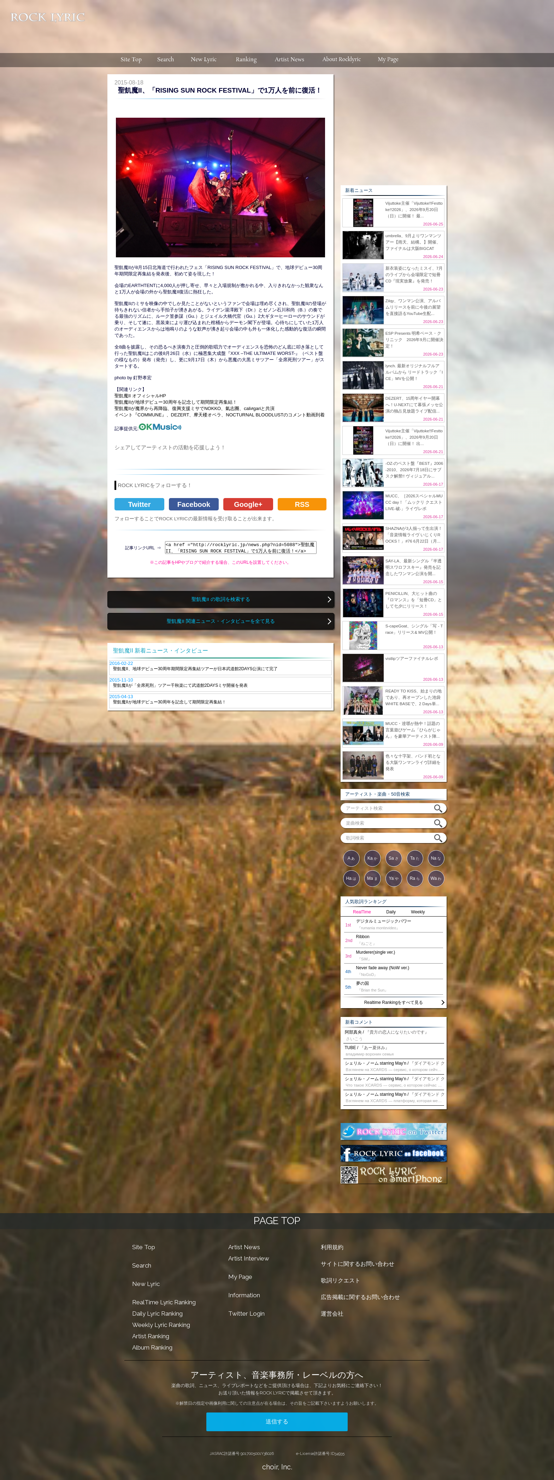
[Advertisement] (322, 23)
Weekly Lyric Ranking (161, 1324)
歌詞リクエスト (340, 1280)
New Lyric (146, 1283)
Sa (394, 858)
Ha (351, 878)
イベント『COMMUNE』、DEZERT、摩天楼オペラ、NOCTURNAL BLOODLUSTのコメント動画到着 (219, 414)
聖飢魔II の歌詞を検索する (220, 599)
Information (244, 1295)
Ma (372, 878)
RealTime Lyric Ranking (164, 1302)
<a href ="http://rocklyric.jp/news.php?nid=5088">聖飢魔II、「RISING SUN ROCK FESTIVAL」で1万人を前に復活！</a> (241, 547)
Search (141, 1265)
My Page (240, 1276)
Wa (436, 878)
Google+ (248, 504)
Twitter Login (246, 1313)
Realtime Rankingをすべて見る (393, 1002)
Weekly (418, 911)
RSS (302, 504)
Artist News (244, 1247)
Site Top (143, 1247)
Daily (391, 911)
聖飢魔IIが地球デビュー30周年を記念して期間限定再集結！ (175, 402)
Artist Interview (248, 1258)
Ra (415, 878)
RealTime (362, 911)
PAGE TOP (277, 1221)
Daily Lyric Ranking (157, 1313)
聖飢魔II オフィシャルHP (140, 395)
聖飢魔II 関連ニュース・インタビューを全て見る (221, 621)
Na (436, 858)
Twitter (139, 504)
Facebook (193, 504)
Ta (414, 858)
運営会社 (332, 1313)
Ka (372, 858)
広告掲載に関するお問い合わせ (360, 1297)
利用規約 (332, 1247)
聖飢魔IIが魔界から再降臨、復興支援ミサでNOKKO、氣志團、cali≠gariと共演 (194, 408)
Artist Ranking (150, 1336)
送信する (277, 1421)
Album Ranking (152, 1347)
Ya (393, 878)
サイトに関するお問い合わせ (357, 1263)
